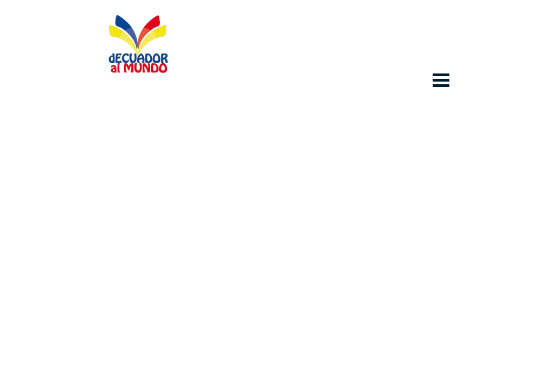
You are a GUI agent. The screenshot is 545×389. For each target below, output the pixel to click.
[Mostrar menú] (441, 80)
